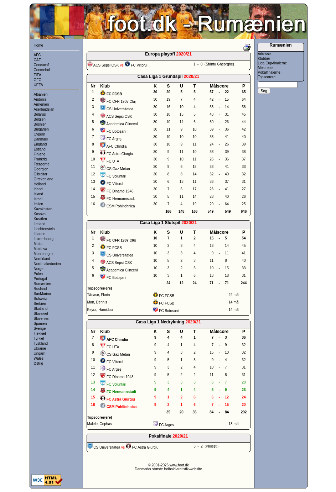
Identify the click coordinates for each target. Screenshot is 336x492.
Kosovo (40, 214)
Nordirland (42, 259)
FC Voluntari (116, 176)
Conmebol (42, 70)
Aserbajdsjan (44, 109)
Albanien (41, 94)
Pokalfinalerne (269, 72)
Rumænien (42, 284)
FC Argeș (114, 139)
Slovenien (42, 319)
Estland (40, 149)
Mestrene (265, 68)
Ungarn (40, 353)
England (40, 144)
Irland (38, 189)
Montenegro (43, 254)
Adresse (264, 54)
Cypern (39, 134)
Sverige (40, 328)
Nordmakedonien (47, 264)
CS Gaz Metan (118, 169)
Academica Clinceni (122, 124)
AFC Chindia (117, 146)
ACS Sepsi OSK (119, 116)
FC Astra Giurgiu (120, 154)
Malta (38, 244)
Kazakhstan (43, 209)
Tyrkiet (39, 338)
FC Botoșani (116, 131)
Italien (38, 204)
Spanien (40, 324)
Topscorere (266, 77)
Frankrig (40, 159)
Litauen (40, 234)
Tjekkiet (40, 333)
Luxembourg (44, 239)
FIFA (37, 75)
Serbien (40, 304)
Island (38, 194)
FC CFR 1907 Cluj (121, 102)
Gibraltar (40, 174)
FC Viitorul (115, 184)
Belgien (40, 119)
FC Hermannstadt (121, 199)
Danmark (41, 139)
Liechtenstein (44, 229)
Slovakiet (41, 314)
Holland (40, 184)
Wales (38, 358)
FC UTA (113, 161)
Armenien (41, 104)
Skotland (41, 309)
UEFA (38, 85)
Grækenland (43, 179)
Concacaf (41, 65)
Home (38, 45)
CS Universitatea (120, 109)
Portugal (40, 279)
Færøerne (42, 164)
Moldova (40, 249)
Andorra (40, 99)
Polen (38, 274)
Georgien (41, 169)
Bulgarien (41, 129)
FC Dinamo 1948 (120, 191)
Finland (40, 154)
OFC (37, 80)
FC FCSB (114, 248)
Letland (40, 224)
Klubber (264, 58)
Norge (38, 269)
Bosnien (40, 124)
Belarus (40, 114)
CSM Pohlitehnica (121, 206)
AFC (37, 55)
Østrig (38, 363)
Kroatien (40, 219)
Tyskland (41, 343)
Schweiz (40, 299)
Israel (38, 199)
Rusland (40, 289)
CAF (37, 60)
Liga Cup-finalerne (272, 63)
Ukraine (40, 348)
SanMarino (42, 294)
